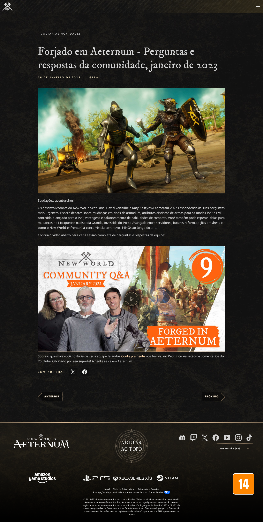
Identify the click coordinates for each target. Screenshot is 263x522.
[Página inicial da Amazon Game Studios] (42, 478)
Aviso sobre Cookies (148, 489)
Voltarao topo (131, 446)
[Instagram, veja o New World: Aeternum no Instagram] (238, 437)
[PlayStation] (96, 478)
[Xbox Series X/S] (132, 478)
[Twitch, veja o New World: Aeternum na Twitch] (193, 437)
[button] (131, 140)
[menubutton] (258, 6)
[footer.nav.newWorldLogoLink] (41, 441)
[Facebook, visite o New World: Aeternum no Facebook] (215, 437)
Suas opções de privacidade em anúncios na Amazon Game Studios (132, 492)
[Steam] (167, 478)
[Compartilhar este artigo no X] (73, 372)
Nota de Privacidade (123, 489)
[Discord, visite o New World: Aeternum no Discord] (182, 437)
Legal (107, 489)
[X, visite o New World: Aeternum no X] (205, 438)
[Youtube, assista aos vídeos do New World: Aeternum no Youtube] (227, 437)
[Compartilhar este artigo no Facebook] (85, 372)
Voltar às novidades (61, 33)
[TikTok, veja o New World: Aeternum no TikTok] (249, 437)
